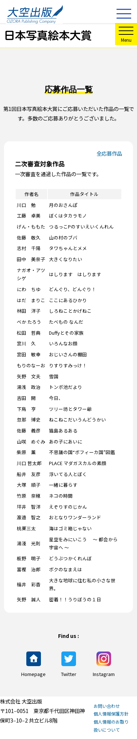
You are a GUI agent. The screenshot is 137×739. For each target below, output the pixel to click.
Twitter (68, 664)
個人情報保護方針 (111, 713)
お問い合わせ (107, 706)
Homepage (33, 664)
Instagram (103, 664)
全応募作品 (109, 153)
